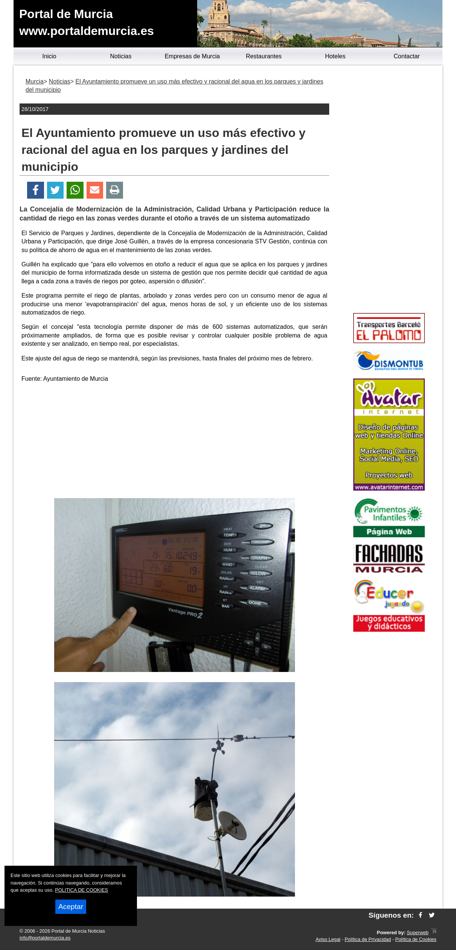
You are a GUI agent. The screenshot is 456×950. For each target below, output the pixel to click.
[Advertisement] (175, 441)
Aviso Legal (328, 939)
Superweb (418, 932)
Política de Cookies (415, 939)
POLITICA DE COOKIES (81, 890)
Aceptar (70, 906)
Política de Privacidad (368, 939)
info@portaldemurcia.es (45, 938)
